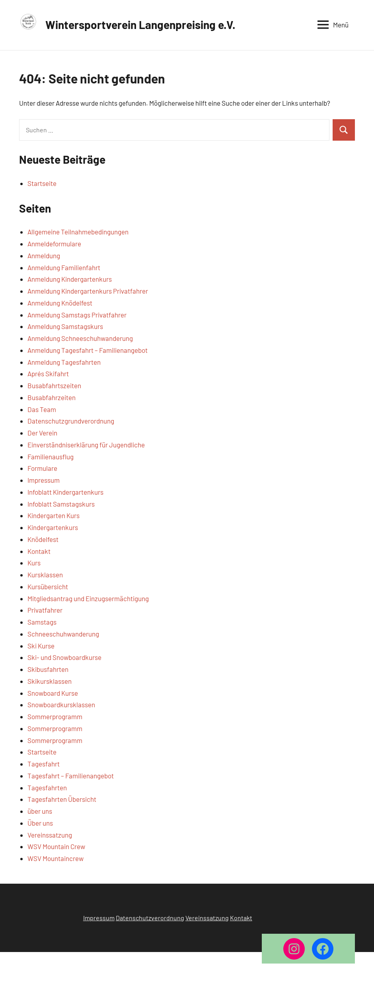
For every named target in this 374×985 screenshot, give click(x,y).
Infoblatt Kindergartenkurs (65, 492)
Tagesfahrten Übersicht (61, 799)
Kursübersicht (47, 586)
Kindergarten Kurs (53, 515)
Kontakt (39, 551)
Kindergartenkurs (52, 527)
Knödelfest (42, 539)
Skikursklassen (49, 681)
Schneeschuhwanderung (63, 634)
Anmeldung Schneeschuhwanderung (80, 338)
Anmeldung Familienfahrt (63, 267)
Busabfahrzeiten (51, 397)
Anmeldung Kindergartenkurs (69, 279)
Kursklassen (45, 575)
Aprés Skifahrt (48, 373)
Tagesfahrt (43, 764)
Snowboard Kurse (52, 693)
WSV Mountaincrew (55, 858)
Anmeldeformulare (54, 244)
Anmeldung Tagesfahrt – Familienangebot (87, 350)
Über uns (40, 823)
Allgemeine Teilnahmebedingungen (78, 232)
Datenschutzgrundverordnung (70, 421)
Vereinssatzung (49, 835)
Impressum (43, 480)
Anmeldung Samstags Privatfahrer (77, 315)
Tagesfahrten (47, 787)
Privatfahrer (44, 610)
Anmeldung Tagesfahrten (64, 362)
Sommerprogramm (54, 716)
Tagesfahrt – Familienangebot (70, 776)
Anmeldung (43, 255)
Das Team (41, 409)
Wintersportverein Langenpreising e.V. (140, 24)
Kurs (34, 563)
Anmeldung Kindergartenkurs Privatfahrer (87, 291)
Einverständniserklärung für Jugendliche (86, 445)
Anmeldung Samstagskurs (65, 326)
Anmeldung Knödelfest (59, 303)
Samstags (41, 622)
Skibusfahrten (47, 669)
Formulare (42, 468)
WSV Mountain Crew (56, 846)
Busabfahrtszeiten (54, 385)
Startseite (41, 183)
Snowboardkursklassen (61, 704)
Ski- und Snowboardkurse (64, 657)
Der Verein (42, 433)
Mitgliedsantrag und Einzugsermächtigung (88, 598)
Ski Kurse (41, 646)
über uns (39, 811)
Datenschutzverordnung (150, 917)
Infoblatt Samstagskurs (61, 504)
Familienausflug (50, 457)
